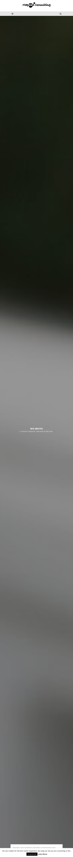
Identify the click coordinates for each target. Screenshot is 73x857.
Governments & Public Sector (44, 413)
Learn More (42, 854)
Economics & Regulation (28, 413)
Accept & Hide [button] (32, 854)
